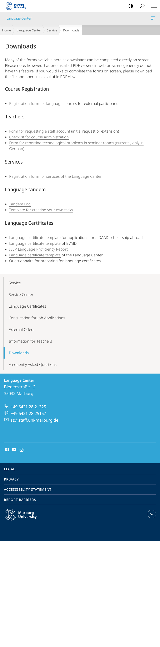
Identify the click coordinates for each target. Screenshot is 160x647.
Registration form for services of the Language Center (55, 176)
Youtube (13, 450)
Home (6, 30)
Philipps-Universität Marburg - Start (17, 5)
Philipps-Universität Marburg (25, 518)
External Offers (21, 329)
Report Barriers (20, 499)
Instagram (21, 450)
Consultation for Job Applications (37, 317)
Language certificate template (35, 237)
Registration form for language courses (43, 103)
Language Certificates (27, 306)
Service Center (21, 294)
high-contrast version (129, 6)
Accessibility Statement (27, 489)
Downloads (19, 352)
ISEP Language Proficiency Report (38, 249)
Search (140, 6)
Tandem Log (20, 203)
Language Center (153, 19)
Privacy (11, 479)
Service (52, 30)
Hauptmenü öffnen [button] (153, 6)
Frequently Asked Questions (32, 364)
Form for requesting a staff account (39, 131)
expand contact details (151, 514)
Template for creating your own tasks (41, 209)
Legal (9, 469)
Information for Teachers (30, 341)
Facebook (6, 450)
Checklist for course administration (39, 136)
